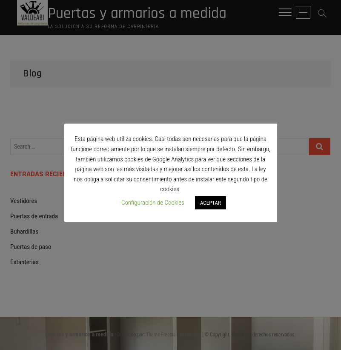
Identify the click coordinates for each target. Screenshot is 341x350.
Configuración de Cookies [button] (152, 202)
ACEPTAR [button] (210, 203)
